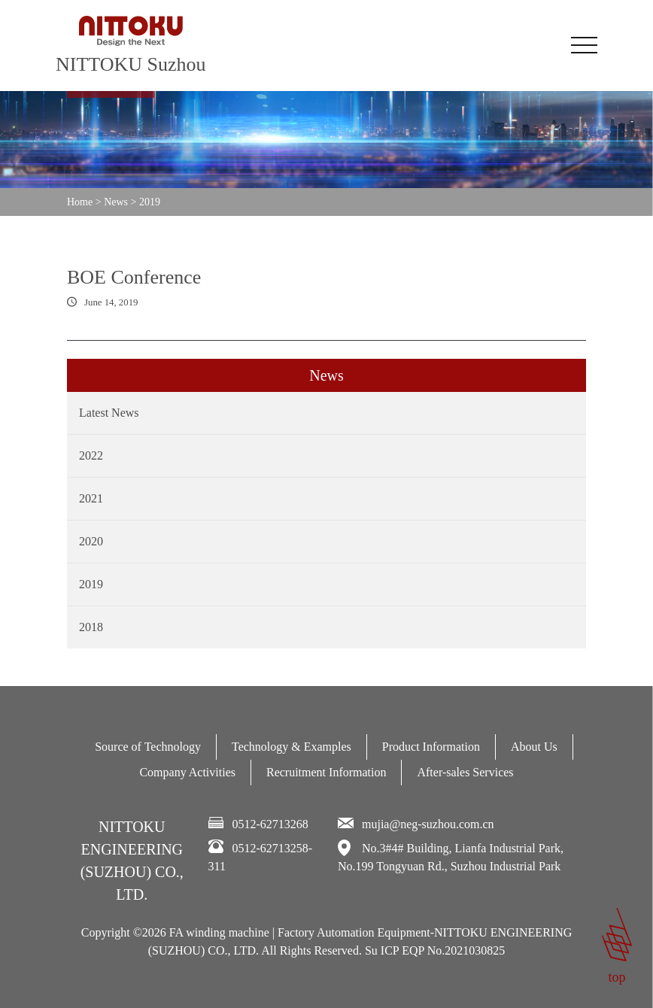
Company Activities (187, 772)
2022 (91, 455)
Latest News (109, 412)
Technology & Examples (291, 746)
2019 (91, 584)
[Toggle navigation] (584, 45)
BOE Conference (134, 277)
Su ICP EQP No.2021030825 (435, 950)
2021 (91, 498)
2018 (91, 627)
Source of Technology (148, 746)
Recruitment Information (326, 772)
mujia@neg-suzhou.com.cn (428, 824)
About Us (534, 746)
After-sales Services (465, 772)
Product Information (431, 746)
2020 (91, 541)
